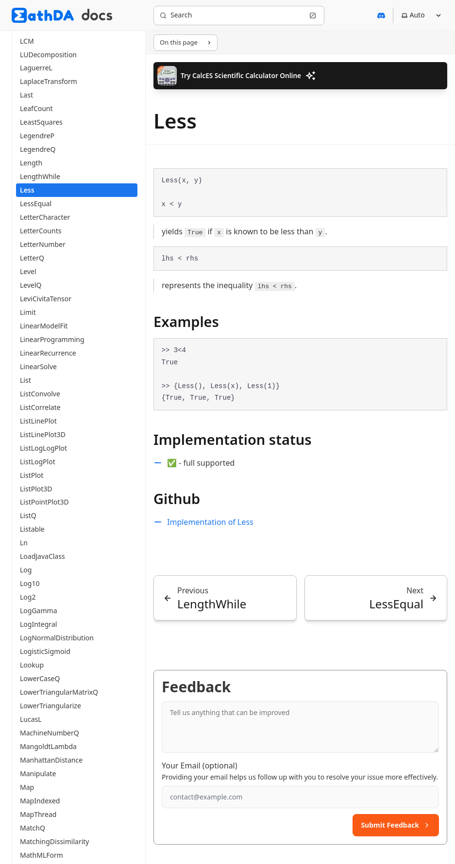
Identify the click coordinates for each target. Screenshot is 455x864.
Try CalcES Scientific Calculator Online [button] (237, 75)
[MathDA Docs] (97, 15)
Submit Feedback (396, 825)
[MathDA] (43, 15)
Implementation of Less (210, 522)
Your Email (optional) (199, 765)
